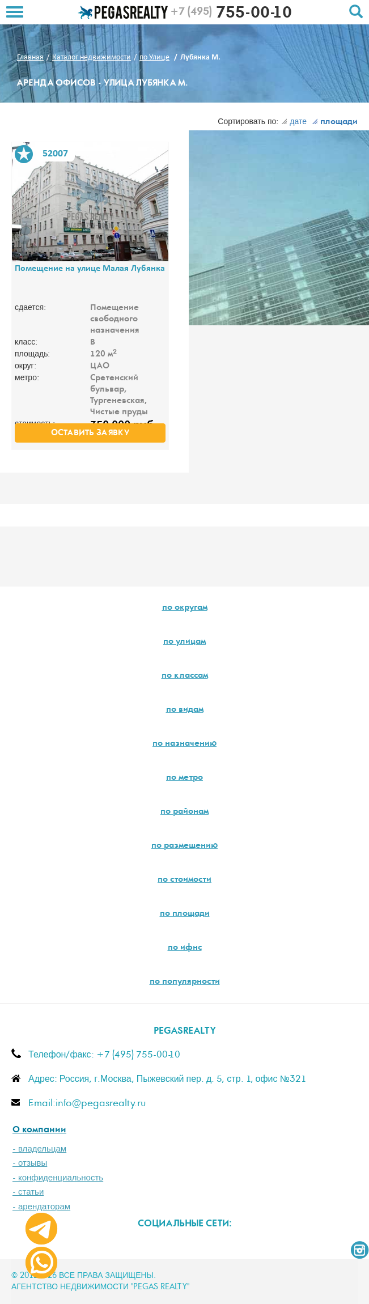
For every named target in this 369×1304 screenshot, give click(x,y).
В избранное (24, 154)
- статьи (28, 1192)
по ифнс (185, 948)
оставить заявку (90, 434)
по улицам (184, 642)
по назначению (184, 744)
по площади (185, 914)
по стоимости (184, 880)
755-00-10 (231, 14)
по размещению (184, 846)
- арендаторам (41, 1207)
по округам (184, 608)
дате (294, 122)
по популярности (185, 982)
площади (335, 122)
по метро (184, 778)
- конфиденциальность (57, 1178)
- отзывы (29, 1163)
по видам (184, 710)
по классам (185, 676)
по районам (184, 812)
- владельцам (39, 1149)
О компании (39, 1130)
